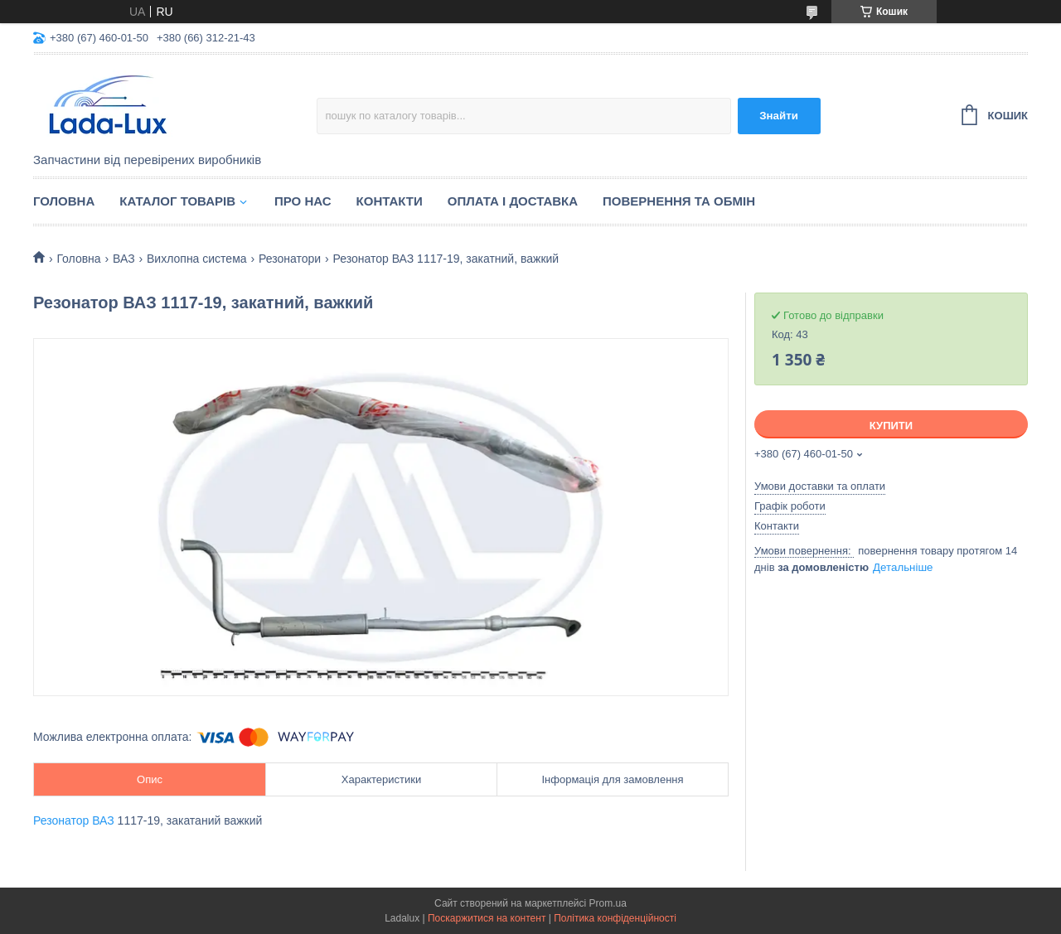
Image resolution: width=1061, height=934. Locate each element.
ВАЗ (124, 258)
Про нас (303, 201)
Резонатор (61, 820)
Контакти (389, 201)
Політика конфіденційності (615, 918)
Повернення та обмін (679, 201)
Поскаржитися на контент (486, 918)
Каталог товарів (177, 201)
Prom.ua (608, 903)
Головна (63, 201)
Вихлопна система (197, 258)
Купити (891, 425)
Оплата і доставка (513, 201)
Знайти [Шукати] (778, 115)
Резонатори (290, 258)
